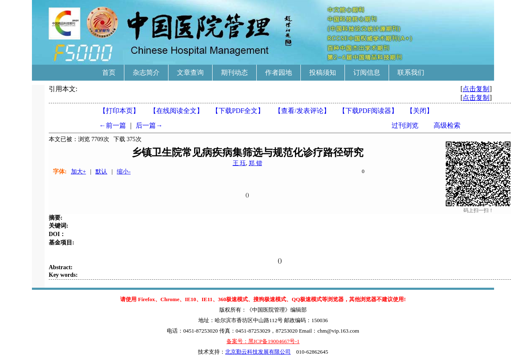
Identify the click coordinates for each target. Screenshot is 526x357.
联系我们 (410, 72)
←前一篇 (112, 125)
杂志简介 (146, 72)
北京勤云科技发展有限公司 (258, 352)
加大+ (78, 171)
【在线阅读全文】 (176, 110)
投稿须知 (322, 72)
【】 (302, 110)
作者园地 (278, 72)
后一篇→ (149, 125)
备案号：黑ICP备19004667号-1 (263, 341)
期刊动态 (234, 72)
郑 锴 (255, 163)
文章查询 (190, 72)
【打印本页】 (119, 110)
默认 (101, 171)
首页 (109, 72)
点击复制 (476, 88)
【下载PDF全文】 (238, 110)
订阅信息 (366, 72)
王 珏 (239, 163)
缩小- (124, 171)
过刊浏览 (405, 125)
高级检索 (447, 125)
